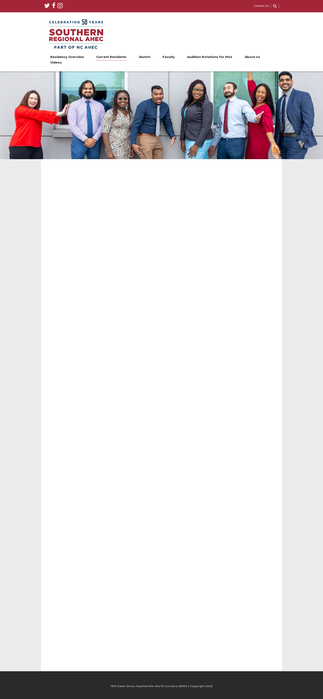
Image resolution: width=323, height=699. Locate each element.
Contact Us (261, 6)
